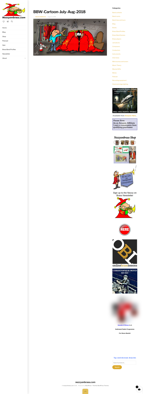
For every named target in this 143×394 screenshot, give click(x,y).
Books (114, 27)
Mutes (114, 73)
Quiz (3, 45)
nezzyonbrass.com (68, 385)
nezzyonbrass (40, 16)
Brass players (116, 39)
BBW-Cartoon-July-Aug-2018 (59, 11)
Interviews (115, 58)
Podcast (5, 41)
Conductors (116, 50)
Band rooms (116, 16)
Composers (116, 46)
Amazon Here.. (131, 116)
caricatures (116, 43)
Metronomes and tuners (120, 61)
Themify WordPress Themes (100, 385)
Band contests (117, 12)
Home (4, 28)
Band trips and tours (119, 20)
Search (117, 367)
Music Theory (116, 65)
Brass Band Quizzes (118, 35)
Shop (4, 36)
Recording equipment (119, 80)
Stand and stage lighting (120, 84)
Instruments (116, 54)
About (14, 58)
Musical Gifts (116, 69)
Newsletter (6, 54)
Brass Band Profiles (9, 49)
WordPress (88, 385)
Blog (4, 32)
